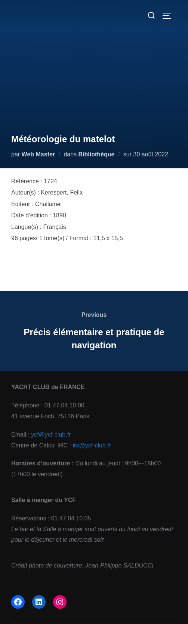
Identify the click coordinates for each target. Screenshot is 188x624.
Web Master (38, 154)
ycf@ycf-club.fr (51, 434)
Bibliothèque (96, 154)
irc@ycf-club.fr (92, 445)
